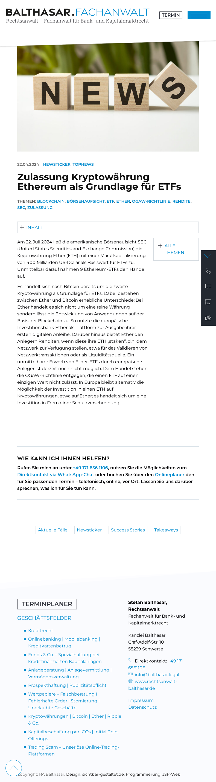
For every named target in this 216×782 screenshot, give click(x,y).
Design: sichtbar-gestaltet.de (95, 774)
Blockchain (51, 201)
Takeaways (166, 529)
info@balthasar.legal (153, 674)
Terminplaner (47, 604)
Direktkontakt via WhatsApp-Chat (55, 474)
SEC (21, 207)
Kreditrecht (40, 630)
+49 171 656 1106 (90, 467)
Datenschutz (142, 707)
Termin (171, 15)
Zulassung (40, 207)
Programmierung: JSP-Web (153, 774)
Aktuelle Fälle (53, 529)
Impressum (141, 700)
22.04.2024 (28, 164)
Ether (123, 201)
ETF (110, 201)
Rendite (181, 201)
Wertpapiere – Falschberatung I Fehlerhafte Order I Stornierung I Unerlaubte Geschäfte (64, 700)
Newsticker (57, 164)
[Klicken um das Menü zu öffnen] (199, 15)
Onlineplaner (170, 474)
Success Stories (128, 529)
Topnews (83, 164)
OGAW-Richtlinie (151, 201)
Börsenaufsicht (86, 201)
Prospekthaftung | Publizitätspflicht (67, 685)
